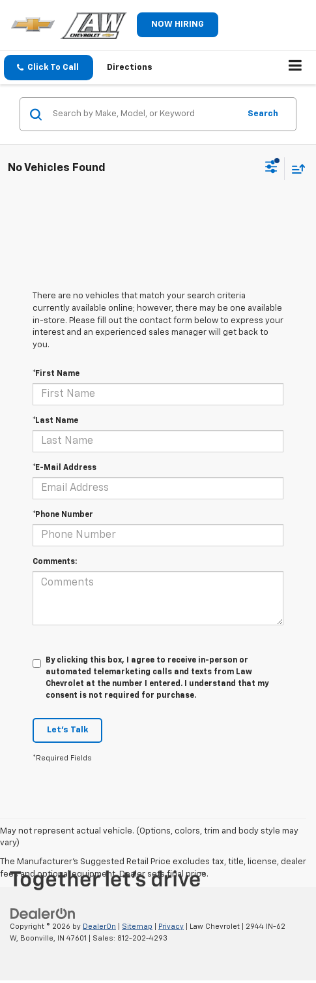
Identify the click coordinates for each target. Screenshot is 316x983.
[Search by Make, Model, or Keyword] (144, 114)
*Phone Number (63, 515)
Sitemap (137, 926)
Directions (129, 67)
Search (263, 114)
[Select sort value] (295, 168)
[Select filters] (271, 168)
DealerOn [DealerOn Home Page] (99, 926)
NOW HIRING (177, 24)
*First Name (56, 374)
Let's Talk (67, 730)
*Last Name (55, 421)
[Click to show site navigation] (295, 68)
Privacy (171, 926)
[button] (48, 67)
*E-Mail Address (64, 468)
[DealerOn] (43, 913)
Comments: (55, 562)
